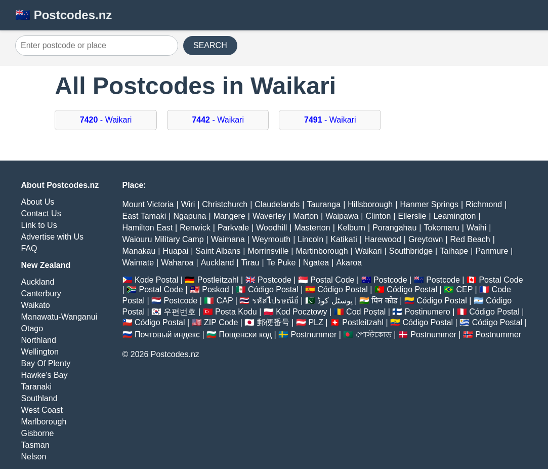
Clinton (378, 216)
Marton (305, 216)
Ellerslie (412, 216)
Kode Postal (156, 280)
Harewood (382, 239)
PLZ (315, 322)
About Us (38, 202)
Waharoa (177, 262)
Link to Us (39, 225)
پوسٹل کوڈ (334, 300)
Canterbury (41, 293)
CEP (464, 289)
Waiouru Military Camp (163, 239)
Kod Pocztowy (301, 311)
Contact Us (41, 213)
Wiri (188, 204)
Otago (32, 328)
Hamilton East (147, 227)
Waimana (228, 239)
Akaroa (349, 262)
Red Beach (470, 239)
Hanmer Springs (429, 204)
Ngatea (316, 262)
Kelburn (351, 227)
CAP (225, 300)
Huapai (175, 251)
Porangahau (394, 227)
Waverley (269, 216)
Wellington (40, 351)
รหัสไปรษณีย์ (275, 300)
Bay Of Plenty (46, 363)
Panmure (491, 251)
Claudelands (277, 204)
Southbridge (411, 251)
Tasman (35, 445)
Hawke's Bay (44, 375)
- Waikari (106, 119)
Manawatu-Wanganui (59, 316)
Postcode (274, 280)
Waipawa (341, 216)
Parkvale (233, 227)
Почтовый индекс (167, 334)
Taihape (454, 251)
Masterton (312, 227)
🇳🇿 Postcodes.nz (63, 15)
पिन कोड (384, 300)
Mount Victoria (148, 204)
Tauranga (324, 204)
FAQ (29, 248)
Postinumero (427, 311)
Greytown (425, 239)
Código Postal (273, 289)
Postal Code (332, 280)
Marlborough (44, 421)
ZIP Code (221, 322)
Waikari (368, 251)
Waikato (35, 305)
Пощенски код (245, 334)
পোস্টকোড (374, 334)
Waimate (138, 262)
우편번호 (179, 311)
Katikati (343, 239)
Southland (39, 398)
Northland (38, 340)
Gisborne (37, 433)
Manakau (139, 251)
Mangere (229, 216)
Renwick (195, 227)
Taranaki (36, 386)
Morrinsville (267, 251)
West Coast (42, 410)
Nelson (34, 456)
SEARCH (210, 45)
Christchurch (224, 204)
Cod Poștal (366, 311)
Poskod (215, 289)
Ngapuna (190, 216)
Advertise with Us (52, 236)
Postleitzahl (218, 280)
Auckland (38, 282)
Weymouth (271, 239)
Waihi (476, 227)
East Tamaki (144, 216)
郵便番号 (273, 322)
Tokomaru (441, 227)
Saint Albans (217, 251)
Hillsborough (370, 204)
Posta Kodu (236, 311)
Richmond (484, 204)
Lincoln (310, 239)
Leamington (455, 216)
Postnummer (314, 334)
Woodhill (271, 227)
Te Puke (281, 262)
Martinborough (322, 251)
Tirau (250, 262)
